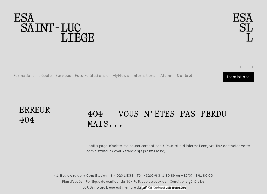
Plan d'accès (72, 182)
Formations (24, 75)
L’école (45, 75)
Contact (184, 75)
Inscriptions (238, 76)
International (144, 75)
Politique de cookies (150, 182)
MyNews (120, 75)
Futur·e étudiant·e (92, 75)
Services (63, 75)
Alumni (166, 75)
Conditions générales (187, 182)
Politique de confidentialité (108, 182)
